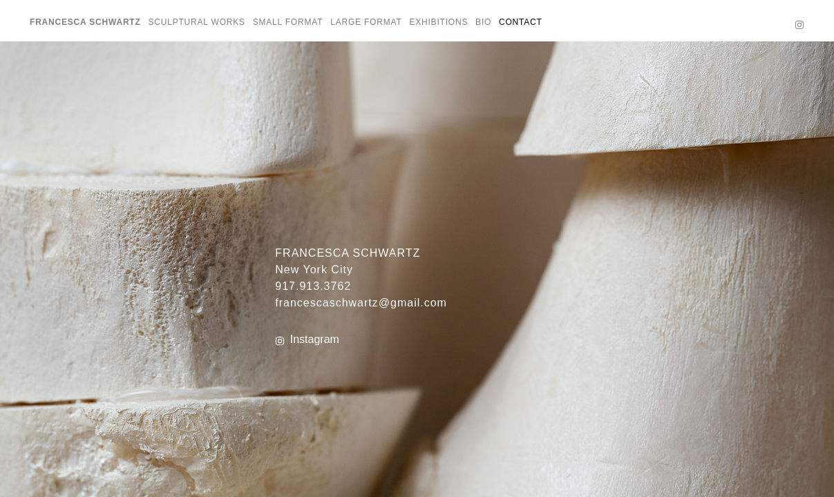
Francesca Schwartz (85, 22)
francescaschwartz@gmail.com (361, 303)
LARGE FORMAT (365, 22)
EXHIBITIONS (438, 22)
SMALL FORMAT (288, 22)
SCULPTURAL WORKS (196, 22)
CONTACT (520, 22)
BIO (483, 22)
